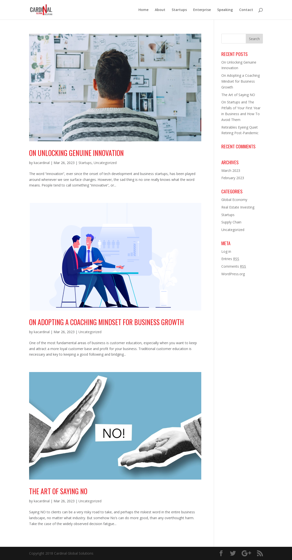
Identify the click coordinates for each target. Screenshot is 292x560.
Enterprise (202, 10)
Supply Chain (231, 222)
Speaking (225, 10)
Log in (226, 251)
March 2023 (230, 170)
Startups (179, 10)
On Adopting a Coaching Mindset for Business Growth (106, 322)
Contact (246, 10)
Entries (230, 258)
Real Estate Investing (237, 207)
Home (143, 10)
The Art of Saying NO (58, 491)
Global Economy (234, 199)
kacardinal (42, 162)
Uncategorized (105, 162)
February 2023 (232, 178)
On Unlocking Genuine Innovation (76, 153)
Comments (233, 266)
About (160, 10)
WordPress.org (233, 274)
